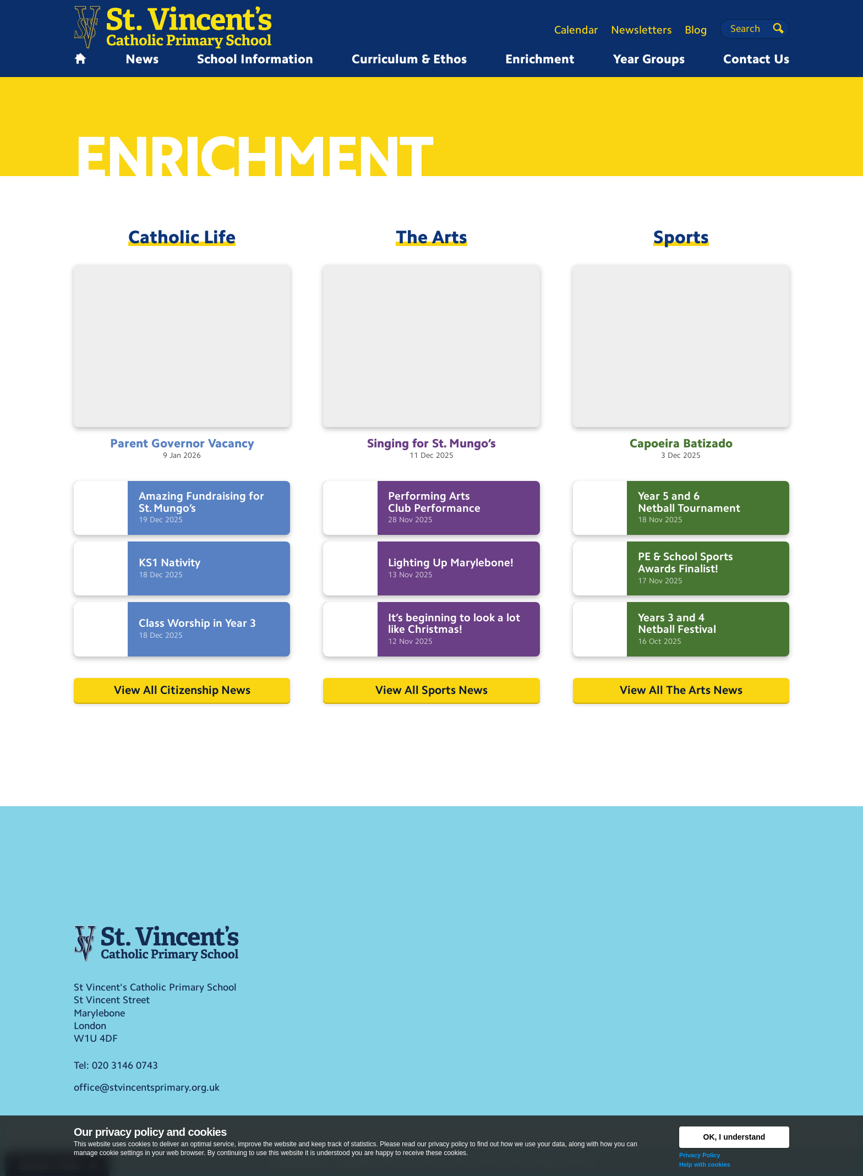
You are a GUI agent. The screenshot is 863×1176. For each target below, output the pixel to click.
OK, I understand (734, 1137)
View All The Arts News (681, 690)
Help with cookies (704, 1164)
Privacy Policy (699, 1155)
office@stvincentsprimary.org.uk (147, 1087)
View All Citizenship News (182, 690)
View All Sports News (431, 690)
